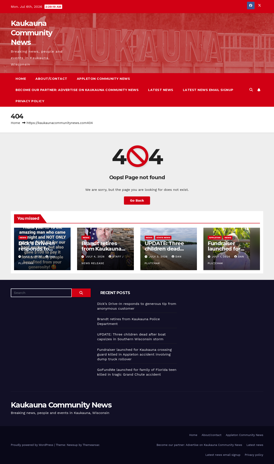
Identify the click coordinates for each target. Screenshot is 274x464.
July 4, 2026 (33, 256)
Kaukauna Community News (31, 33)
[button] (251, 90)
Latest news (160, 90)
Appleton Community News (103, 79)
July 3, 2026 (159, 256)
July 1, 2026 (221, 256)
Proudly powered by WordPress (32, 445)
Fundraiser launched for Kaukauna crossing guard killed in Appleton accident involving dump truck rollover (134, 354)
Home (21, 79)
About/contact (51, 79)
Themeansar (91, 445)
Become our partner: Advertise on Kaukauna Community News (77, 90)
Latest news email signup (208, 90)
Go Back (137, 200)
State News (163, 237)
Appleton (215, 237)
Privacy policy (30, 101)
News (23, 237)
